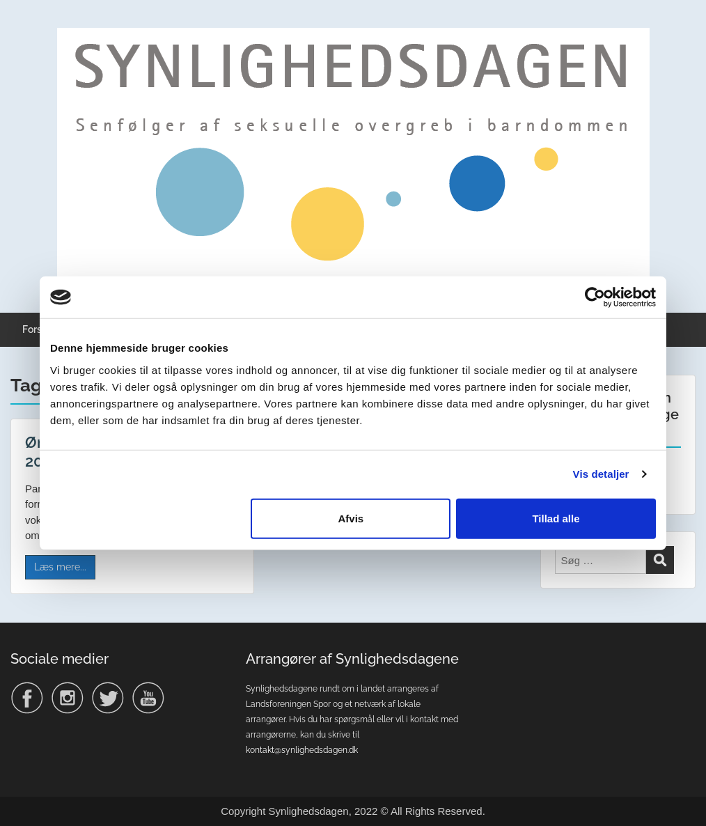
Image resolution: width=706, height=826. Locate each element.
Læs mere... (60, 566)
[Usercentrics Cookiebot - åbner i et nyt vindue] (595, 297)
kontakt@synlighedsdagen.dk (302, 750)
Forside (39, 329)
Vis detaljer (601, 474)
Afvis (351, 518)
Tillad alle (555, 518)
